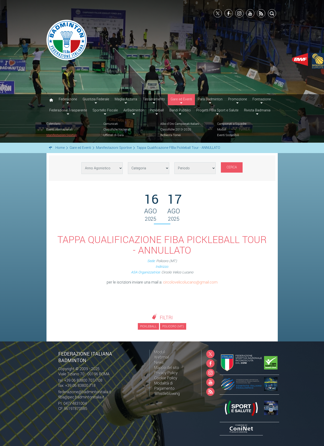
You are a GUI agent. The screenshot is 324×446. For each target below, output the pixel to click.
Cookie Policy (165, 378)
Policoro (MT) (173, 326)
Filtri (166, 317)
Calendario (53, 124)
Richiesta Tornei (170, 135)
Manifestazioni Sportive (61, 135)
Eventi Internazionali (59, 129)
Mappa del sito (166, 367)
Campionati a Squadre (231, 124)
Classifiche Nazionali (117, 129)
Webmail (161, 357)
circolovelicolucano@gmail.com (190, 282)
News (159, 362)
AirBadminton (133, 110)
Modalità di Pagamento (164, 386)
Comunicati (110, 124)
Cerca (232, 167)
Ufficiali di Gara (113, 135)
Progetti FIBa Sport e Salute (217, 110)
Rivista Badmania (257, 110)
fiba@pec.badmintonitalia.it (81, 397)
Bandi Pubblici (180, 110)
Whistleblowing (167, 393)
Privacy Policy (166, 373)
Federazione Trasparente (68, 110)
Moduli (221, 129)
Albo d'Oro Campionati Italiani (179, 124)
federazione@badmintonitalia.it (84, 392)
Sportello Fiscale (105, 110)
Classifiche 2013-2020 (175, 129)
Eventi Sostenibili (228, 135)
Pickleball (157, 110)
